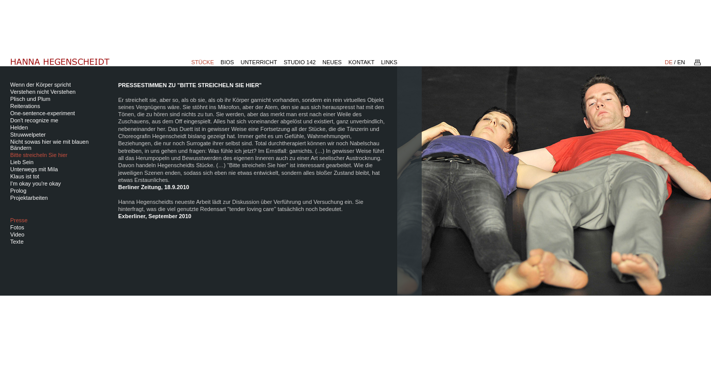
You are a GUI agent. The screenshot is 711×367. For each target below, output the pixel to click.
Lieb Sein (22, 162)
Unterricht (258, 62)
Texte (16, 242)
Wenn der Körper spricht (40, 85)
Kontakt (361, 62)
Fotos (17, 227)
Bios (227, 62)
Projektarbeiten (29, 198)
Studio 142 (300, 62)
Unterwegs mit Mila (34, 169)
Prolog (18, 191)
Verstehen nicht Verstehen (42, 92)
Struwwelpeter (28, 135)
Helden (19, 127)
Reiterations (25, 106)
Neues (332, 62)
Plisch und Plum (30, 99)
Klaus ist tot (24, 176)
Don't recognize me (34, 120)
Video (17, 234)
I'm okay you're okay (35, 183)
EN (681, 62)
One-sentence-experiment (42, 113)
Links (389, 62)
